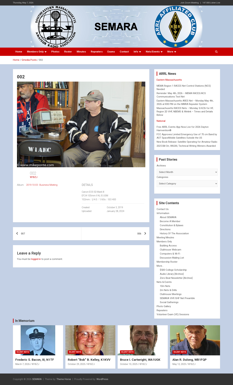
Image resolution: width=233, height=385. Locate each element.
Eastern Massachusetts (169, 79)
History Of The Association (174, 233)
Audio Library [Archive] (172, 273)
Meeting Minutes (165, 237)
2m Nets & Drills (168, 290)
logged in (36, 259)
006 (139, 233)
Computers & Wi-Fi (170, 253)
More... (160, 265)
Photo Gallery (164, 306)
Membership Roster (167, 261)
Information (163, 213)
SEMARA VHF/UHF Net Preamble (177, 298)
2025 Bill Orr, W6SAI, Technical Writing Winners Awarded (186, 145)
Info (136, 51)
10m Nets (165, 286)
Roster (68, 51)
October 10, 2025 (129, 364)
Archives (161, 165)
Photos (55, 51)
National (161, 120)
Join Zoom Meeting (189, 2)
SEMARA (37, 379)
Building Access (168, 245)
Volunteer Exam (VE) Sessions (173, 314)
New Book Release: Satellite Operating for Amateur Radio (187, 141)
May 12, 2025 (179, 364)
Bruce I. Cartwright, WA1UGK (140, 360)
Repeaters (97, 51)
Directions (165, 229)
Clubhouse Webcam (170, 249)
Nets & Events (164, 282)
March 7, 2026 (22, 364)
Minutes (81, 51)
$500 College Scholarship (173, 269)
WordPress (102, 379)
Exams (111, 51)
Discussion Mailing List (172, 257)
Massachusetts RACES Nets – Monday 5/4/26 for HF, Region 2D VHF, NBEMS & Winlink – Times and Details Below (185, 111)
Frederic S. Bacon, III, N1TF (34, 360)
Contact (124, 51)
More (170, 51)
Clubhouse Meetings (171, 294)
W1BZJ (33, 177)
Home (18, 51)
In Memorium (24, 321)
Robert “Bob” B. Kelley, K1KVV (89, 360)
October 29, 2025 (76, 364)
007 (23, 233)
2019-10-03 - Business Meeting (41, 185)
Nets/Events (153, 51)
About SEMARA (168, 217)
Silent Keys (22, 352)
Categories (162, 177)
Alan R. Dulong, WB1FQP (189, 360)
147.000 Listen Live (211, 2)
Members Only (35, 51)
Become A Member (170, 221)
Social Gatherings (169, 302)
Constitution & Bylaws (171, 225)
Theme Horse (63, 379)
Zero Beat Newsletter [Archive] (176, 278)
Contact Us (163, 209)
